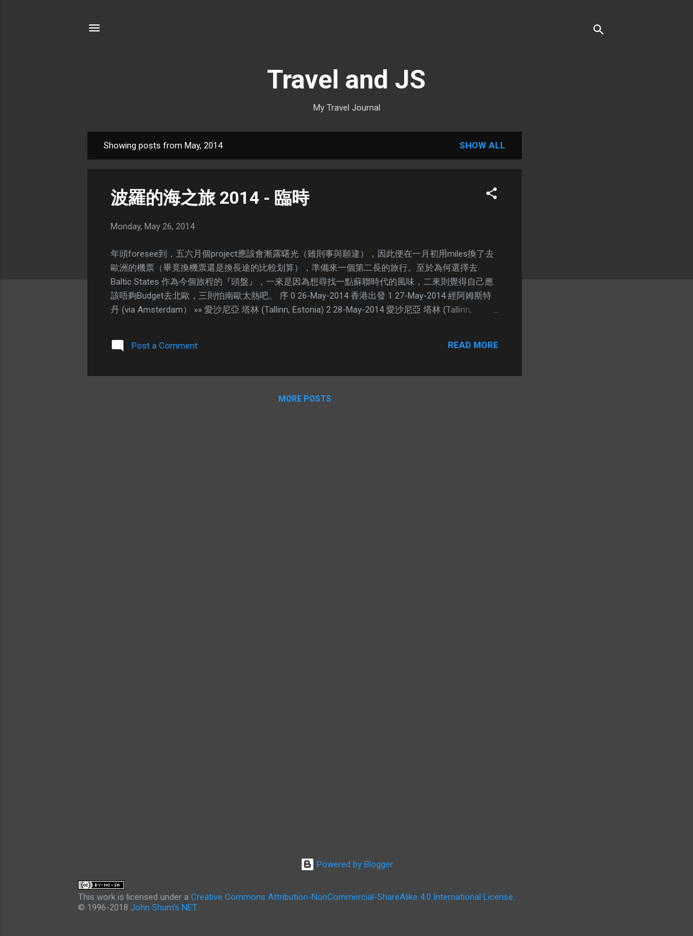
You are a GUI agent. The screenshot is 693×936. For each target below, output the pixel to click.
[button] (491, 195)
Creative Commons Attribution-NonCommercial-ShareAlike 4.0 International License (352, 897)
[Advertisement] (568, 306)
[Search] (599, 31)
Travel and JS (346, 79)
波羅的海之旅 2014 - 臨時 (210, 197)
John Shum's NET (163, 907)
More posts (304, 398)
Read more (473, 345)
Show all (482, 145)
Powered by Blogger (346, 864)
